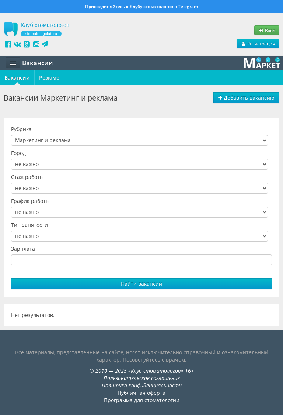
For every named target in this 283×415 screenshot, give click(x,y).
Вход (266, 30)
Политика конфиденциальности (142, 385)
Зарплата (23, 248)
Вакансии (17, 77)
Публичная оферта (141, 392)
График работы (30, 200)
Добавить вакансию (246, 97)
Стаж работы (27, 176)
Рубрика (21, 129)
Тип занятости (29, 224)
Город (18, 153)
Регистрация (258, 43)
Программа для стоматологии (141, 400)
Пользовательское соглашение (142, 377)
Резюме (49, 77)
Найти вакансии (141, 283)
